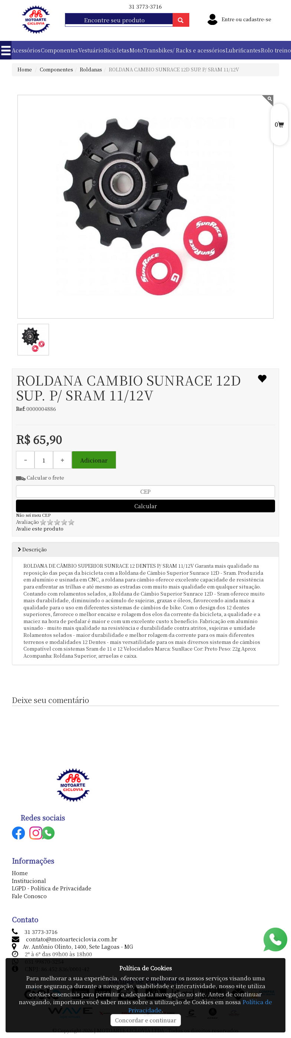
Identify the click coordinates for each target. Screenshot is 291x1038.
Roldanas (91, 69)
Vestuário (91, 50)
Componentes (59, 50)
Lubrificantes (243, 50)
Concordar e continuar (145, 1020)
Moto (136, 50)
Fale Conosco (29, 896)
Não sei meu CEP (33, 515)
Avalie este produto (45, 525)
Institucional (29, 880)
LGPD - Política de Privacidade (51, 888)
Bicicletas (116, 50)
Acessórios (26, 50)
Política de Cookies (145, 968)
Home (24, 69)
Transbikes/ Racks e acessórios (184, 50)
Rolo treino (276, 50)
